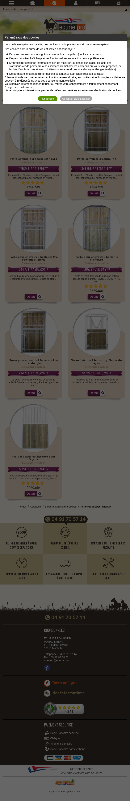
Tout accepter (47, 98)
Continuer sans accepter (76, 98)
